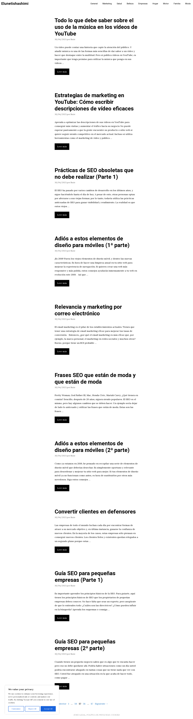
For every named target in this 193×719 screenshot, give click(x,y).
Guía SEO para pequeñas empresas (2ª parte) (85, 645)
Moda (188, 3)
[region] (32, 699)
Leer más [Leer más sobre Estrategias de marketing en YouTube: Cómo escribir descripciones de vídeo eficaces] (62, 146)
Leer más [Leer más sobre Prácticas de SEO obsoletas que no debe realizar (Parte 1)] (62, 214)
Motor (166, 3)
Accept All (48, 709)
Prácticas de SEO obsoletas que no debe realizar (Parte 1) (94, 173)
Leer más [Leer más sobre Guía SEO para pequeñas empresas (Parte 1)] (62, 618)
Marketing (107, 3)
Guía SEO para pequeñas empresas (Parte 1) (85, 576)
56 (76, 703)
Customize (16, 709)
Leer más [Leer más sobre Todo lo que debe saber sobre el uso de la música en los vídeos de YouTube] (62, 71)
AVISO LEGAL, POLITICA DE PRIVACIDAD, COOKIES (96, 715)
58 (84, 703)
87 (92, 703)
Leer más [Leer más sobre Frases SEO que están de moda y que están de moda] (62, 419)
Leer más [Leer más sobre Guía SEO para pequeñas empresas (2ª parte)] (62, 686)
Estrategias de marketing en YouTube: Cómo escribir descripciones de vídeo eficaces (94, 102)
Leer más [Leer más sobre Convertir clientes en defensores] (62, 549)
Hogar (155, 3)
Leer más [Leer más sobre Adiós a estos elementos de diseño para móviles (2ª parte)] (62, 488)
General (94, 3)
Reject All (32, 709)
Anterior (60, 703)
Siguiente (101, 703)
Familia (177, 3)
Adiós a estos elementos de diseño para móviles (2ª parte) (92, 447)
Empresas (143, 3)
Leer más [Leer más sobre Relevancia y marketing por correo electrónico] (62, 351)
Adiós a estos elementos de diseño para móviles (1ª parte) (92, 242)
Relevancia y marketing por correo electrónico (88, 310)
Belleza (130, 3)
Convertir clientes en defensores (95, 512)
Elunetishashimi (14, 3)
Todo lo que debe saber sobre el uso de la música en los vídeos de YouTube (96, 27)
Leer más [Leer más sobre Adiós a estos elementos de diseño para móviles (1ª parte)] (62, 283)
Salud (119, 3)
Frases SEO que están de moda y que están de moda (95, 378)
